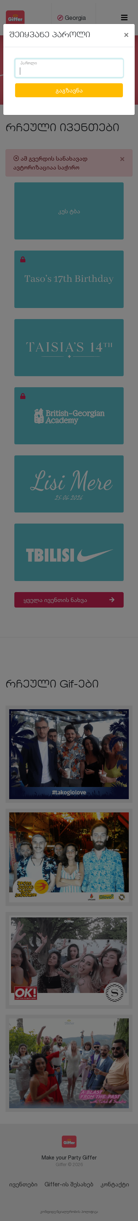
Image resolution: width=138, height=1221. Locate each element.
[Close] (126, 34)
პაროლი (28, 63)
